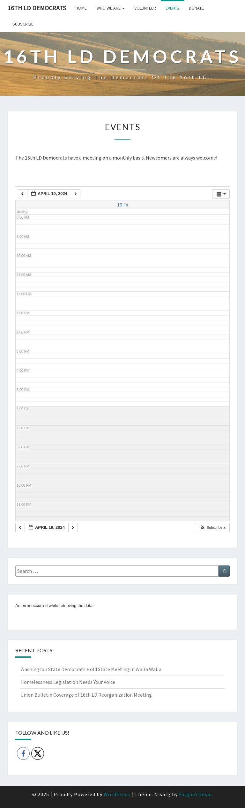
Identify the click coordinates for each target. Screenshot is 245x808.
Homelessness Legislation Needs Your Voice (67, 682)
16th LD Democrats (37, 8)
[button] (212, 527)
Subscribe (22, 24)
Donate (196, 8)
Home (81, 8)
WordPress (117, 794)
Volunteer (145, 8)
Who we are (110, 8)
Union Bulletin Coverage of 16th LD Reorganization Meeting (86, 695)
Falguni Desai (195, 794)
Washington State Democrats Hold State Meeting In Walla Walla (90, 669)
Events (172, 8)
